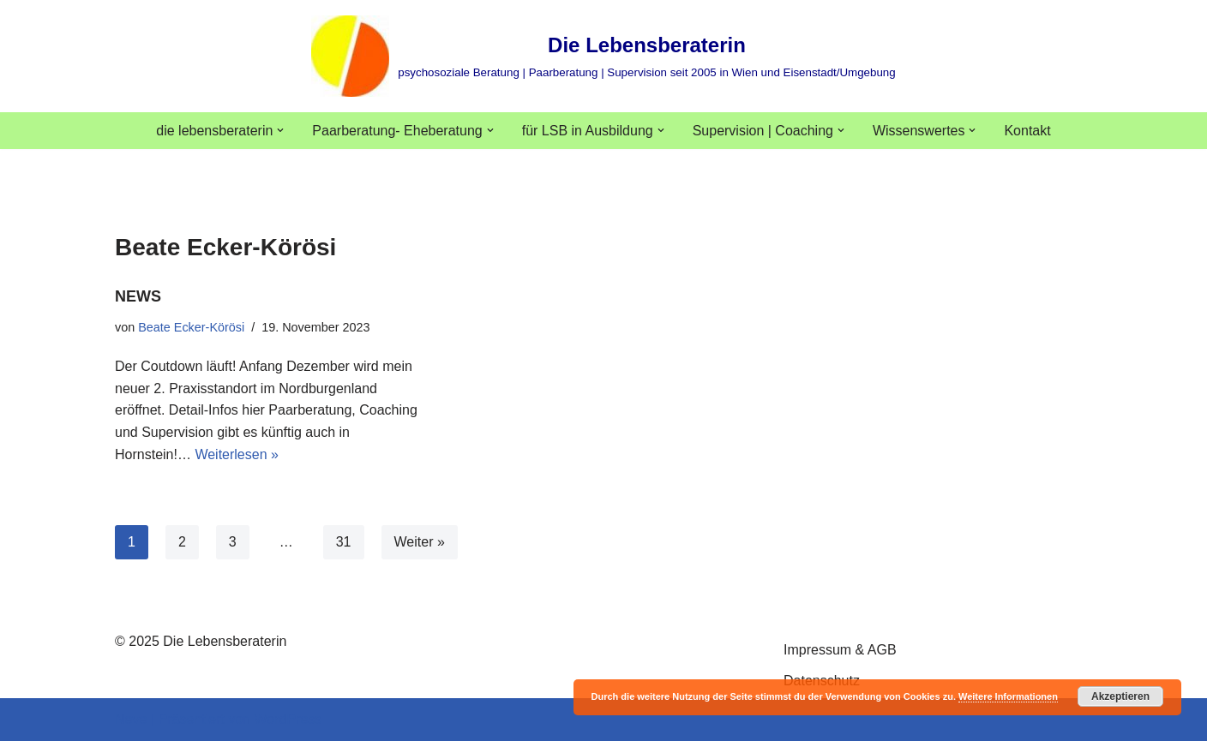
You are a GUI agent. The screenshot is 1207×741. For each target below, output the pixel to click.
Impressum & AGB (840, 649)
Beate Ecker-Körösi (191, 327)
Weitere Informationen (1008, 696)
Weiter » (419, 542)
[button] (280, 130)
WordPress (287, 719)
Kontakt (1028, 130)
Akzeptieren (1120, 696)
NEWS (138, 296)
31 (343, 542)
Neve (131, 719)
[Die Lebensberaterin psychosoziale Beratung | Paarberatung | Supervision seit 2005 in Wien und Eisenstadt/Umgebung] (603, 56)
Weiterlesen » (237, 454)
